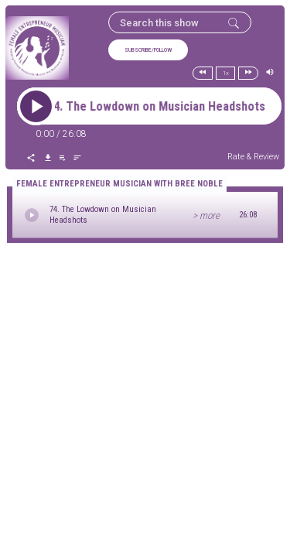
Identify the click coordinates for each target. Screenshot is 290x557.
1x (226, 73)
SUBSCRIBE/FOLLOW (148, 50)
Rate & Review (253, 157)
